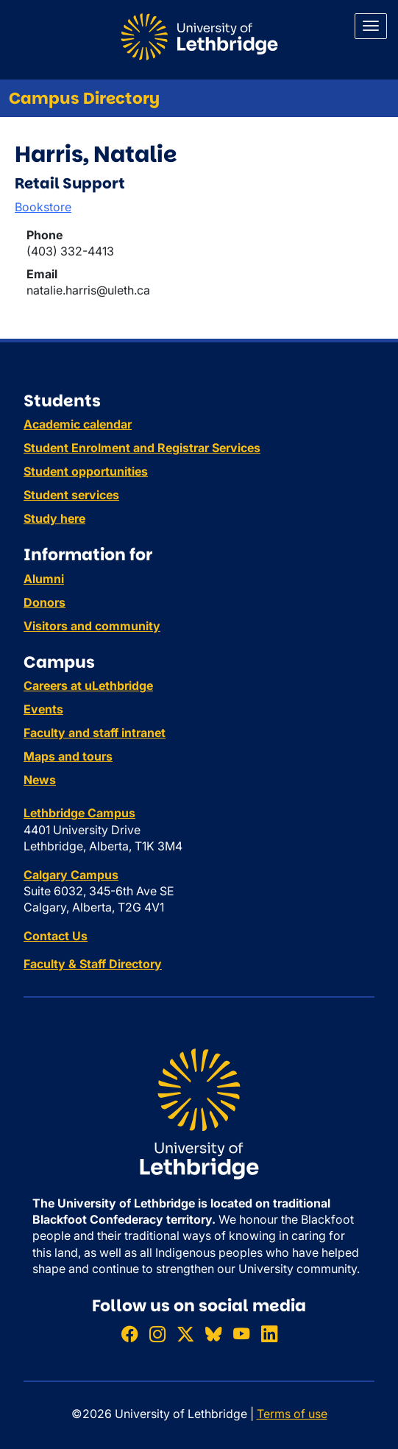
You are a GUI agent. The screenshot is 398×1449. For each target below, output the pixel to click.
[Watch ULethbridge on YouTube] (241, 1334)
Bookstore (43, 207)
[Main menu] (371, 26)
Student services (71, 494)
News (40, 779)
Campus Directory (84, 98)
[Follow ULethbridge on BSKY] (213, 1334)
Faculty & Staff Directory (93, 963)
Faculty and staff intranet (95, 732)
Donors (44, 602)
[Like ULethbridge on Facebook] (129, 1334)
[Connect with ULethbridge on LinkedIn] (269, 1334)
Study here (54, 518)
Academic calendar (78, 424)
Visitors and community (92, 625)
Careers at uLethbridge (88, 685)
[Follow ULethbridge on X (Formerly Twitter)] (185, 1334)
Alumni (44, 578)
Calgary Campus (71, 874)
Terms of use (292, 1413)
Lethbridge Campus (79, 812)
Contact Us (56, 935)
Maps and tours (68, 756)
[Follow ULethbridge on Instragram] (157, 1334)
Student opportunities (86, 471)
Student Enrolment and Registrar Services (142, 447)
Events (43, 709)
